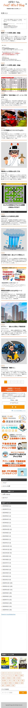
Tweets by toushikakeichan (8, 614)
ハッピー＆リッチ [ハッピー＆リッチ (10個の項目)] (16, 672)
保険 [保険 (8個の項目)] (14, 677)
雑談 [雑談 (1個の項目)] (13, 685)
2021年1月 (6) (7, 579)
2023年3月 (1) (7, 522)
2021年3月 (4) (7, 573)
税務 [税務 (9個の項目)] (22, 683)
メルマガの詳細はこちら (19, 410)
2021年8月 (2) (7, 559)
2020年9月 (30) (7, 593)
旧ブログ (5, 497)
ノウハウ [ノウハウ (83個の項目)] (9, 672)
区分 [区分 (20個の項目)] (10, 680)
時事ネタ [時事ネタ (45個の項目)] (11, 683)
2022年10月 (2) (7, 529)
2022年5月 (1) (7, 539)
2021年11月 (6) (7, 549)
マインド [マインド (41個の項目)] (4, 675)
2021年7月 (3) (7, 563)
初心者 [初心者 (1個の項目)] (18, 677)
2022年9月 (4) (7, 532)
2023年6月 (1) (7, 512)
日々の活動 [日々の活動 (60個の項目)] (4, 683)
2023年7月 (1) (7, 509)
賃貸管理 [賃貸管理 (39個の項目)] (8, 685)
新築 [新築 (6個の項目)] (22, 680)
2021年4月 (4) (7, 569)
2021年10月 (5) (7, 552)
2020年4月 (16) (7, 609)
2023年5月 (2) (7, 516)
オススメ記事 (6, 486)
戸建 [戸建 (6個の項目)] (18, 680)
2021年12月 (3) (7, 546)
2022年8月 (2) (7, 536)
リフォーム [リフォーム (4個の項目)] (10, 675)
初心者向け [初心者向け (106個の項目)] (4, 680)
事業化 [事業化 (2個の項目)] (16, 675)
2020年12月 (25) (7, 583)
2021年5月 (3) (7, 566)
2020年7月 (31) (7, 599)
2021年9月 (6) (7, 556)
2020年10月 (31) (7, 589)
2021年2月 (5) (7, 576)
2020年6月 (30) (7, 603)
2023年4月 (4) (7, 519)
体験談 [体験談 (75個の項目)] (3, 677)
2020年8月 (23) (7, 596)
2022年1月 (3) (7, 542)
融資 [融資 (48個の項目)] (3, 685)
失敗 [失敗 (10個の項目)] (14, 680)
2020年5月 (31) (7, 606)
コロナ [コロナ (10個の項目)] (3, 672)
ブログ (4, 482)
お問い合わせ (6, 494)
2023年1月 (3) (7, 526)
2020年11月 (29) (7, 586)
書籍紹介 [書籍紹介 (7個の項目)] (17, 683)
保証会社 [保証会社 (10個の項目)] (9, 677)
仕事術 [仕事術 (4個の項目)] (21, 675)
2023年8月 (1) (7, 506)
